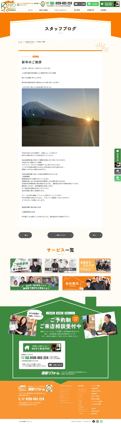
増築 (80, 405)
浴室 (80, 396)
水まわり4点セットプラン (67, 402)
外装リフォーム (64, 400)
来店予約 (94, 413)
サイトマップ (87, 421)
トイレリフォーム (65, 394)
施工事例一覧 (82, 389)
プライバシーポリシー (76, 421)
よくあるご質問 (96, 404)
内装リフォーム (64, 398)
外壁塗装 (81, 407)
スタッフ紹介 (95, 396)
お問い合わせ (95, 411)
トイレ (80, 398)
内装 (80, 402)
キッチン (81, 394)
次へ (94, 235)
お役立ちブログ (96, 391)
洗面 (80, 400)
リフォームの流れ (97, 401)
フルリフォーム (83, 391)
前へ (26, 235)
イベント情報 (95, 386)
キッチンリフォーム (66, 389)
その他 (80, 413)
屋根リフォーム (83, 409)
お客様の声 (94, 388)
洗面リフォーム (64, 396)
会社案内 (94, 393)
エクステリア (82, 411)
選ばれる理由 (95, 399)
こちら (33, 212)
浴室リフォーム (64, 391)
